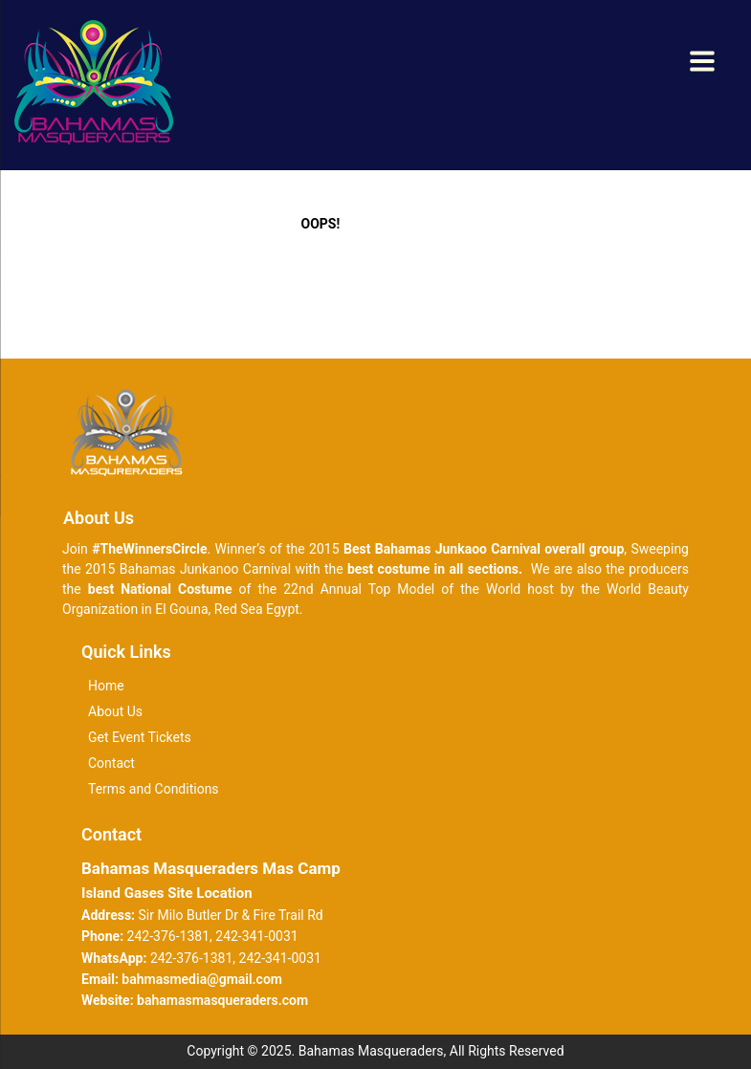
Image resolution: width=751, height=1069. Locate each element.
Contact (111, 763)
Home (106, 685)
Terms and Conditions (153, 788)
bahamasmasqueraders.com (222, 1000)
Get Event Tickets (139, 737)
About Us (115, 711)
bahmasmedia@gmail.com (201, 979)
